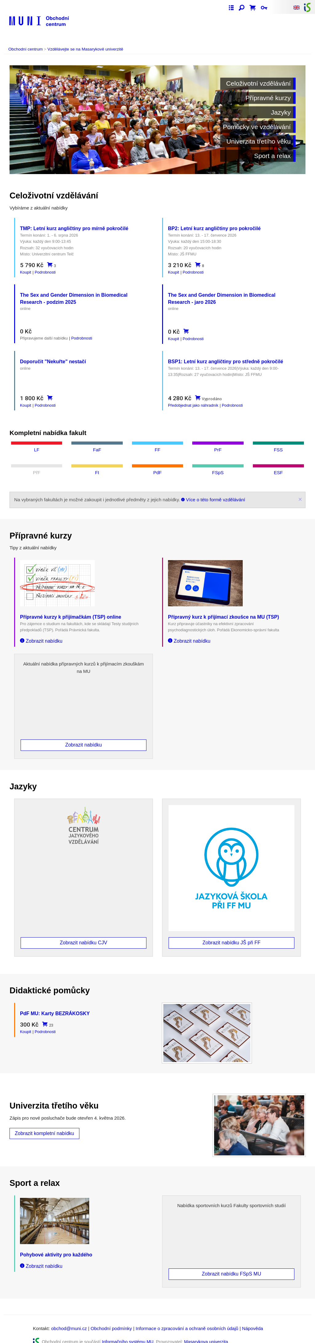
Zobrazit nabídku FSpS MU (231, 1265)
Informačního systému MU (128, 1333)
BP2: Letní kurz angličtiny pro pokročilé (214, 228)
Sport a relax (272, 155)
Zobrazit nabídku (41, 634)
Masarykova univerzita (206, 1333)
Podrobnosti (45, 272)
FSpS (218, 466)
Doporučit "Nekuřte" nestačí (53, 357)
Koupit (25, 272)
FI (97, 466)
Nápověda (252, 1319)
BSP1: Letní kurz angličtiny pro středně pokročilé (225, 357)
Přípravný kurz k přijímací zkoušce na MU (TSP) (223, 610)
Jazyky (281, 112)
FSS (278, 443)
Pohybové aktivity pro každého (56, 1246)
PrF (217, 443)
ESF (278, 466)
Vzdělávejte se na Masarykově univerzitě (85, 49)
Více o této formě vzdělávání (213, 493)
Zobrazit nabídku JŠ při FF (231, 934)
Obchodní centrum (25, 49)
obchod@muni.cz (69, 1319)
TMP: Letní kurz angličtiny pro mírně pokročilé (74, 228)
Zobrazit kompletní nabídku (44, 1124)
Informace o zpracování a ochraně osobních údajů (187, 1319)
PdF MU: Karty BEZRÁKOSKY (55, 1004)
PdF (157, 466)
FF (157, 443)
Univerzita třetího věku (258, 141)
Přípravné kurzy (268, 97)
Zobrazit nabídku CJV (83, 934)
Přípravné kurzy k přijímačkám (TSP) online (70, 610)
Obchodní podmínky (111, 1319)
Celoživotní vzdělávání (258, 83)
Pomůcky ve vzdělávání (257, 126)
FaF (97, 443)
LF (36, 443)
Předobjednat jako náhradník (193, 401)
